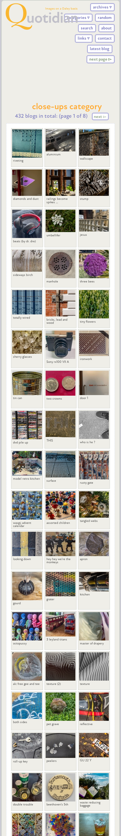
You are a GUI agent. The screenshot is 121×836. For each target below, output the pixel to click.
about (106, 28)
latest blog (99, 48)
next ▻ (100, 116)
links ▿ (84, 38)
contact (105, 38)
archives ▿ (102, 7)
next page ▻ (100, 59)
